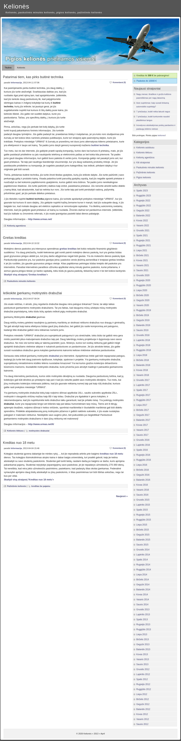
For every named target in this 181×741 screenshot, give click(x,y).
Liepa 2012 (141, 694)
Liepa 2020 (141, 290)
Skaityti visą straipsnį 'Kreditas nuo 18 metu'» (29, 479)
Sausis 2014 (142, 604)
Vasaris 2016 (142, 490)
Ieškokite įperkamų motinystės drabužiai (32, 293)
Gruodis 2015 (142, 499)
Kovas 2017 (142, 425)
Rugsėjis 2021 (143, 240)
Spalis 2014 (142, 559)
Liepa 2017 (141, 405)
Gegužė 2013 (142, 644)
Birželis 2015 (142, 529)
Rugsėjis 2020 (143, 280)
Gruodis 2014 (142, 549)
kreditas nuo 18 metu (111, 454)
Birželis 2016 (142, 470)
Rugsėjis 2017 (143, 395)
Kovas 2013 (142, 654)
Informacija (16, 82)
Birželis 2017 (142, 410)
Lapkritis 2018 (143, 340)
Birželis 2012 (142, 699)
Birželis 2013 (142, 639)
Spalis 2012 (142, 679)
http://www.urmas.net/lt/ (41, 424)
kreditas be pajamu (40, 486)
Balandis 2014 (143, 589)
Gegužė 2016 (142, 475)
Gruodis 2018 (142, 335)
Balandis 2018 (143, 365)
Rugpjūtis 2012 (143, 689)
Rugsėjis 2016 (143, 455)
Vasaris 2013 (142, 659)
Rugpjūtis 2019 (143, 310)
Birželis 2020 (142, 295)
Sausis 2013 (142, 664)
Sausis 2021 (142, 270)
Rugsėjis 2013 (143, 624)
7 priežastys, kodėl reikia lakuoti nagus (153, 111)
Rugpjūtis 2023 (143, 195)
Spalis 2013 (142, 619)
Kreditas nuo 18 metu (19, 443)
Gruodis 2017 (142, 380)
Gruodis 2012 (142, 669)
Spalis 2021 (142, 235)
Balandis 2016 (143, 480)
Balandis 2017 (143, 420)
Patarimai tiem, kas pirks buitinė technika (33, 77)
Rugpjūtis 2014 (143, 569)
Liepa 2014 (141, 574)
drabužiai (54, 356)
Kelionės (16, 6)
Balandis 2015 (143, 539)
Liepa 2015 (141, 524)
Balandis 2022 (143, 215)
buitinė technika (100, 145)
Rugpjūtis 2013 (143, 629)
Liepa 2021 (141, 250)
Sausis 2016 (142, 495)
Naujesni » (122, 496)
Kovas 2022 (142, 220)
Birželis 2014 (142, 579)
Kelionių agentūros (16, 226)
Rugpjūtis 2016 (143, 460)
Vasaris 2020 (142, 305)
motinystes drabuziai (39, 431)
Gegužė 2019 (142, 320)
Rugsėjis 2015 (143, 514)
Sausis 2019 (142, 330)
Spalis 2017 (142, 390)
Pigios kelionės (143, 177)
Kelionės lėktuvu (15, 431)
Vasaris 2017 (142, 430)
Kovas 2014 (142, 594)
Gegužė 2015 (142, 534)
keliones (161, 135)
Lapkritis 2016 (143, 445)
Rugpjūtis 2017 (143, 400)
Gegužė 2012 (142, 704)
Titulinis (8, 67)
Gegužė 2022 (142, 210)
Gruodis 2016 (142, 440)
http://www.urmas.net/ (40, 219)
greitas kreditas (67, 248)
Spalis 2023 (142, 190)
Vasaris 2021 (142, 265)
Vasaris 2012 (142, 719)
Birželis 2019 (142, 315)
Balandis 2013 (143, 649)
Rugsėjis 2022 (143, 200)
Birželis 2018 (142, 360)
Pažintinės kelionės (16, 486)
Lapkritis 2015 (143, 504)
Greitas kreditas (14, 238)
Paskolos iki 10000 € (146, 81)
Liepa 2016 (141, 465)
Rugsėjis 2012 (143, 684)
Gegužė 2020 (142, 300)
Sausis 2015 (142, 544)
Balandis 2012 (143, 709)
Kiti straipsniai (143, 162)
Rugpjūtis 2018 (143, 350)
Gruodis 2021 (142, 230)
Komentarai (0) (119, 82)
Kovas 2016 (142, 485)
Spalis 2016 (142, 450)
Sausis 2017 (142, 435)
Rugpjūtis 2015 (143, 519)
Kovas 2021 (142, 260)
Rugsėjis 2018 (143, 345)
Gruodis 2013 (142, 609)
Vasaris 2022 (142, 225)
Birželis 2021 (142, 255)
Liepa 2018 (141, 355)
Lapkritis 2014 (143, 554)
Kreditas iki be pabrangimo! (152, 75)
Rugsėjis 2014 (143, 564)
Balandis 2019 (143, 325)
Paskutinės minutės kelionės (21, 281)
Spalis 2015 (142, 509)
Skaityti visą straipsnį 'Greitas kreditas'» (26, 274)
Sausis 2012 (142, 724)
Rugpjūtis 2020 (143, 285)
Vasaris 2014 (142, 599)
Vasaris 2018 (142, 375)
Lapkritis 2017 (143, 385)
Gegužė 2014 (142, 584)
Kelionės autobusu (145, 147)
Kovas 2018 (142, 370)
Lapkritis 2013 (143, 614)
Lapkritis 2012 (143, 674)
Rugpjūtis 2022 (143, 205)
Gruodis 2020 (142, 275)
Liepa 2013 (141, 634)
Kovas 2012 (142, 714)
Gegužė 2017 (142, 415)
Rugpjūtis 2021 (143, 245)
